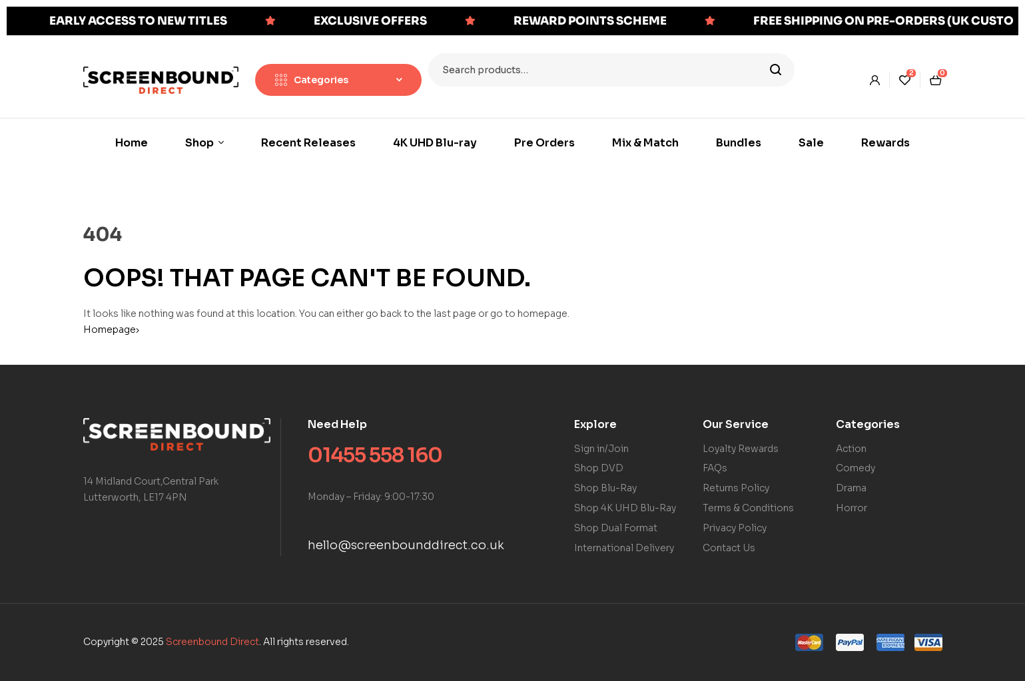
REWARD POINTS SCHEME (590, 21)
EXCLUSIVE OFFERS (370, 21)
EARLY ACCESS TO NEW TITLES (138, 21)
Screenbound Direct (212, 642)
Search (776, 70)
